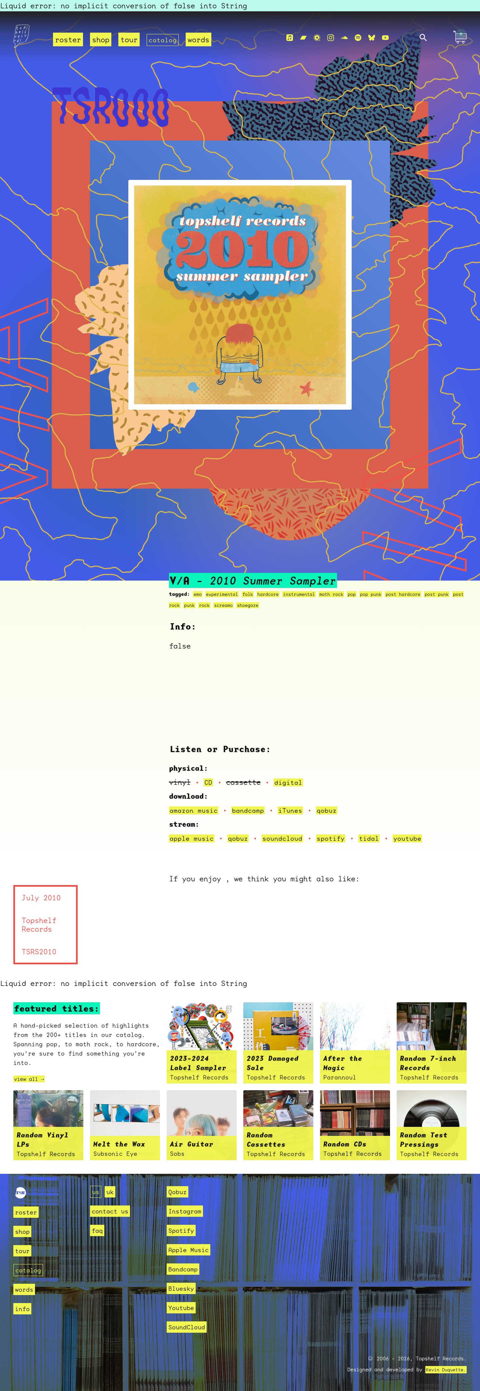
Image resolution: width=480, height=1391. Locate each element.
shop (100, 40)
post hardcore (424, 594)
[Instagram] (331, 38)
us (96, 1191)
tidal (381, 838)
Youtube (183, 1307)
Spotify (183, 1230)
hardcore (276, 594)
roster (68, 40)
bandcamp (253, 810)
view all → (32, 1079)
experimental (225, 594)
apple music (193, 838)
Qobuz (179, 1191)
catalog (164, 40)
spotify (340, 838)
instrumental (310, 594)
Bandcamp (185, 1268)
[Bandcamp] (303, 38)
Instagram (187, 1210)
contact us (113, 1210)
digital (290, 782)
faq (98, 1230)
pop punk (389, 594)
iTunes (298, 810)
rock (239, 605)
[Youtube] (385, 38)
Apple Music (192, 1249)
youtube (421, 838)
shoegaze (287, 605)
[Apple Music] (290, 38)
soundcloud (289, 838)
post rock (198, 605)
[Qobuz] (317, 38)
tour (129, 40)
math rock (345, 594)
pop (368, 594)
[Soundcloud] (344, 38)
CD (208, 782)
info (23, 1308)
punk (223, 605)
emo (198, 594)
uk (112, 1191)
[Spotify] (358, 38)
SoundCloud (190, 1326)
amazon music (196, 810)
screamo (259, 605)
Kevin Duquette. (443, 1369)
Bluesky (183, 1288)
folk (253, 594)
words (201, 40)
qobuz (336, 810)
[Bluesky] (372, 38)
